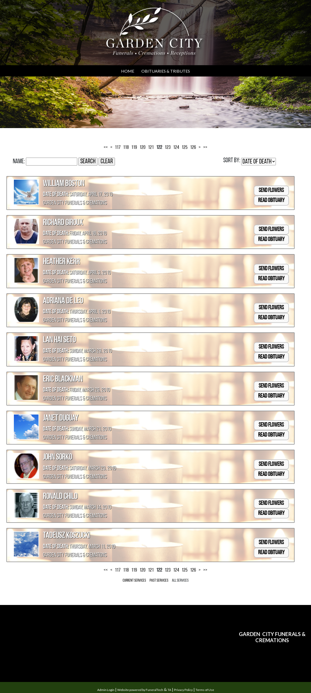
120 (142, 147)
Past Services (159, 581)
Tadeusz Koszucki (66, 536)
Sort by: (231, 160)
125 (185, 147)
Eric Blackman (62, 380)
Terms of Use (205, 690)
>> (205, 147)
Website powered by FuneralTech (140, 690)
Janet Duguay (60, 419)
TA (169, 690)
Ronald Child (60, 497)
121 (151, 147)
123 (168, 147)
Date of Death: (56, 195)
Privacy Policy (183, 690)
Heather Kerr (61, 262)
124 (176, 147)
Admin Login (105, 690)
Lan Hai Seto (59, 340)
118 (126, 147)
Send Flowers (271, 191)
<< (106, 147)
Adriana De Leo (63, 301)
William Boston (63, 184)
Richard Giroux (63, 223)
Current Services (134, 581)
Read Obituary (271, 201)
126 (193, 147)
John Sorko (57, 458)
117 (118, 147)
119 (134, 147)
